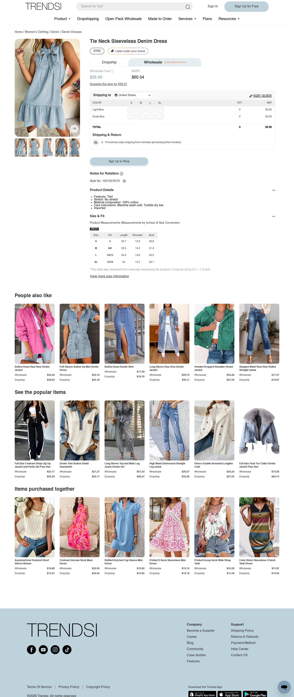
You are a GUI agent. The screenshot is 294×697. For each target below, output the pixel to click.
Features (193, 661)
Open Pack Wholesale (123, 19)
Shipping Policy (242, 631)
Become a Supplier (201, 631)
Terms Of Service (39, 687)
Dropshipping (88, 19)
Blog (190, 643)
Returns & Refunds (244, 637)
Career (192, 637)
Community (195, 649)
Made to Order (160, 19)
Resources (227, 19)
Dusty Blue (98, 117)
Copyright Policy (98, 687)
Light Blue (98, 110)
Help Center (239, 649)
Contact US (239, 655)
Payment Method (243, 643)
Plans (207, 19)
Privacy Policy (69, 687)
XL (159, 103)
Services (185, 19)
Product (60, 19)
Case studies (196, 655)
